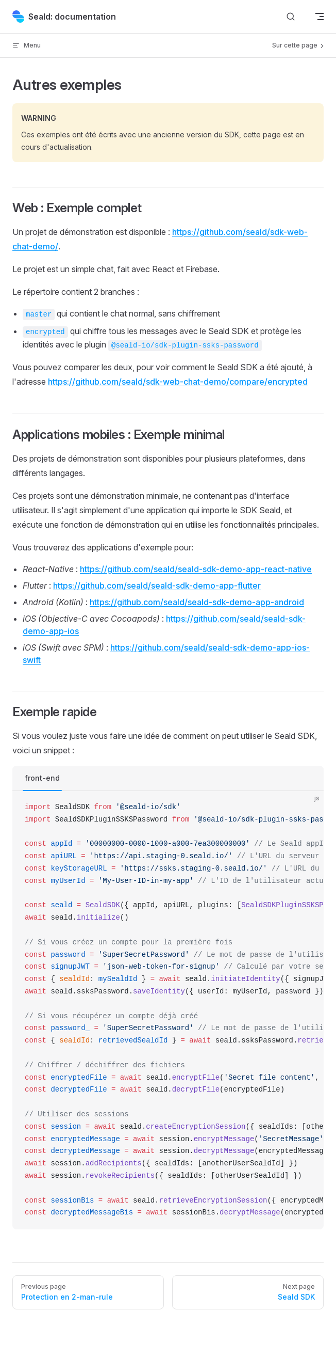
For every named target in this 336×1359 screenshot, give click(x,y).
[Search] (290, 17)
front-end (42, 777)
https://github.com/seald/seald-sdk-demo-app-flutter (157, 585)
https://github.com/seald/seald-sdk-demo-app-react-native (196, 569)
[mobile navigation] (319, 16)
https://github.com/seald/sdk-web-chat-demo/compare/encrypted (178, 381)
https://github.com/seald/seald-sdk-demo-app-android (197, 602)
